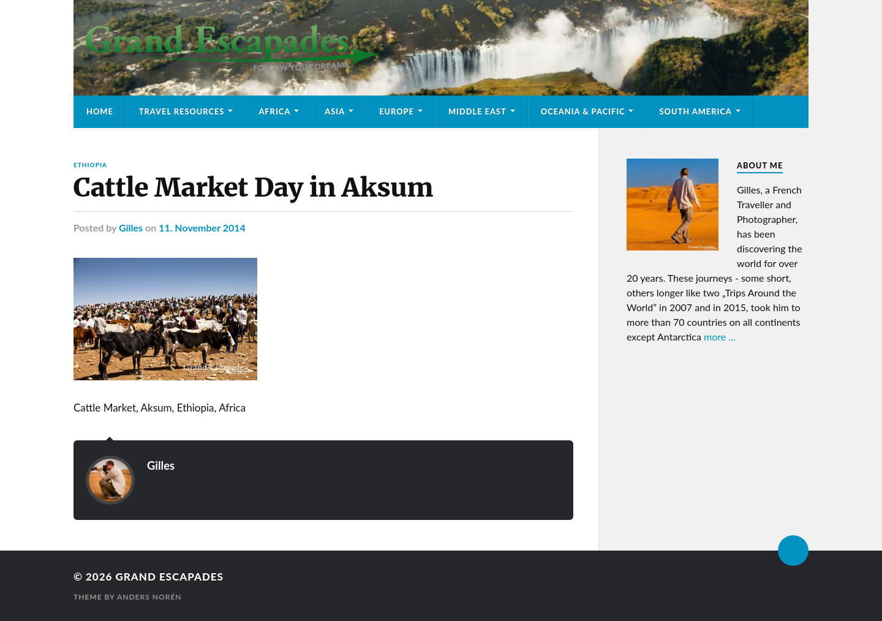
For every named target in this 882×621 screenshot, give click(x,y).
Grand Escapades (169, 576)
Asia (335, 111)
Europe (396, 111)
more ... (720, 336)
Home (99, 111)
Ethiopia (90, 164)
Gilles (131, 227)
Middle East (477, 111)
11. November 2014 (202, 227)
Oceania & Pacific (583, 111)
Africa (274, 111)
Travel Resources (182, 111)
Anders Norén (149, 596)
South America (695, 111)
